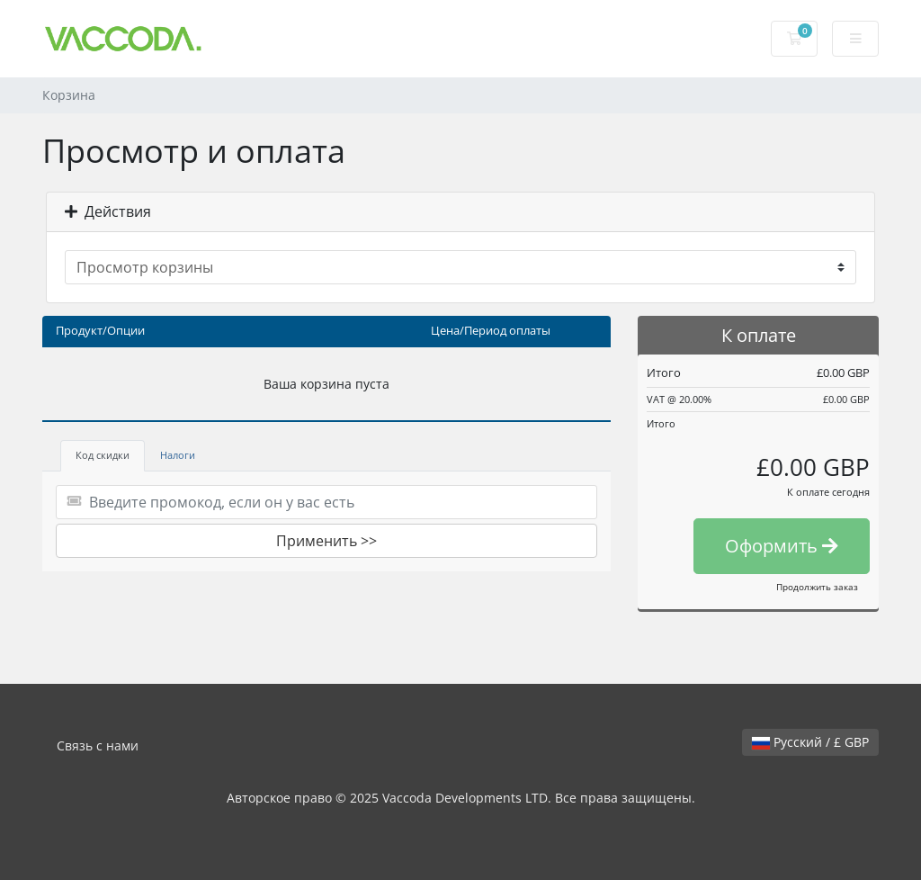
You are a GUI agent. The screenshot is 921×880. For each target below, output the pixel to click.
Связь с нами (98, 745)
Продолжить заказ (817, 586)
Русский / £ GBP (810, 741)
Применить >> (326, 541)
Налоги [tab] (177, 455)
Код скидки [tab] (103, 455)
